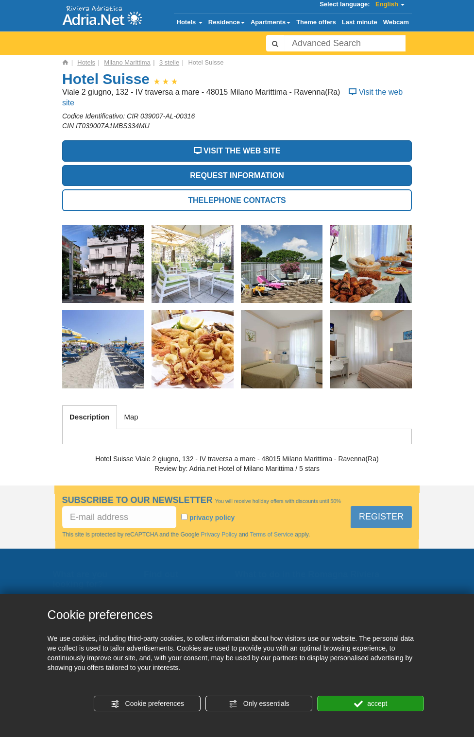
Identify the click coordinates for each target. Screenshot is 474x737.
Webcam (396, 22)
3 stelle (169, 62)
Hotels (190, 22)
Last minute (359, 22)
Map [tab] (131, 417)
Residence (226, 22)
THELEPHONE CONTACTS (237, 200)
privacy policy (212, 517)
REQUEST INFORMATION (237, 175)
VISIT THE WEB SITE (237, 151)
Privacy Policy (219, 534)
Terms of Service (271, 534)
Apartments (270, 22)
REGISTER (381, 516)
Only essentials (259, 704)
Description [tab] (89, 417)
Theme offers (316, 22)
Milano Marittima (127, 62)
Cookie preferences (147, 704)
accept (370, 704)
